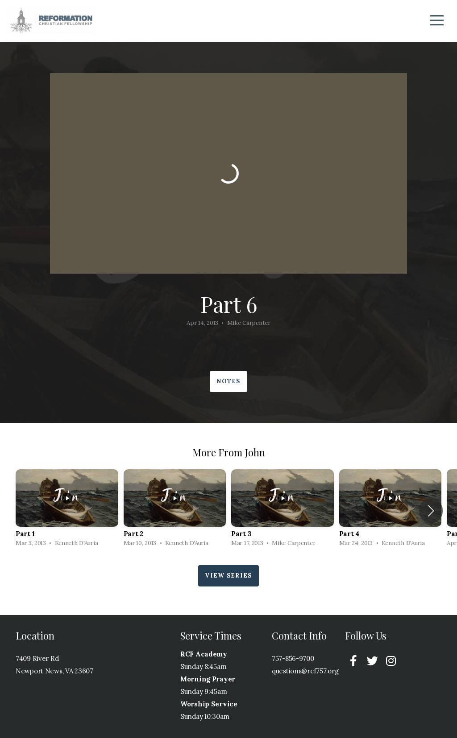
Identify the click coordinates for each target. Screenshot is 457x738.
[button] (431, 511)
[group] (67, 510)
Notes (228, 381)
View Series (228, 575)
